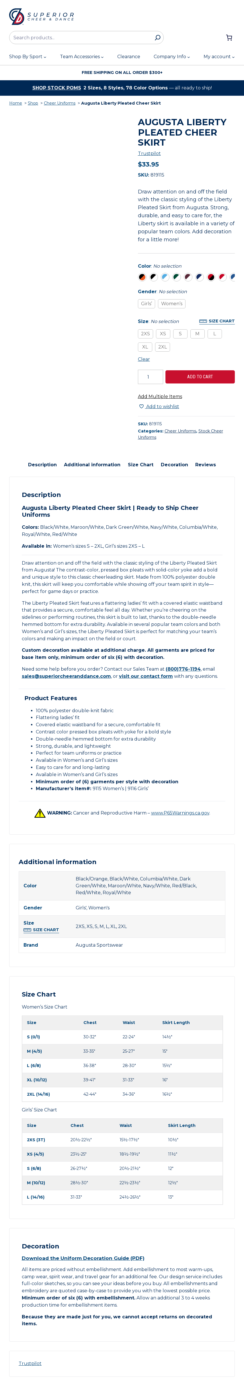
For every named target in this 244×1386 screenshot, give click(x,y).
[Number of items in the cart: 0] (229, 37)
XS (163, 333)
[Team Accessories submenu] (102, 57)
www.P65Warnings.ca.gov (180, 813)
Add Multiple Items (160, 396)
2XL (162, 347)
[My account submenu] (233, 57)
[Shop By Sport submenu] (45, 57)
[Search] (157, 37)
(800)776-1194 (183, 669)
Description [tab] (42, 464)
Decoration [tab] (174, 464)
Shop (33, 103)
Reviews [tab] (205, 464)
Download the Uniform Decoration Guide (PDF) (83, 1258)
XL (145, 347)
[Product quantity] (150, 377)
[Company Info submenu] (188, 57)
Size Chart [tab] (140, 464)
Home (15, 103)
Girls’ (146, 303)
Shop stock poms (56, 88)
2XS (145, 333)
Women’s (171, 303)
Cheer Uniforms (59, 103)
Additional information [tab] (92, 464)
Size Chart (222, 321)
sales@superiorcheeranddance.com (66, 676)
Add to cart (200, 376)
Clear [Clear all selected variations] (144, 359)
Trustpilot (149, 153)
